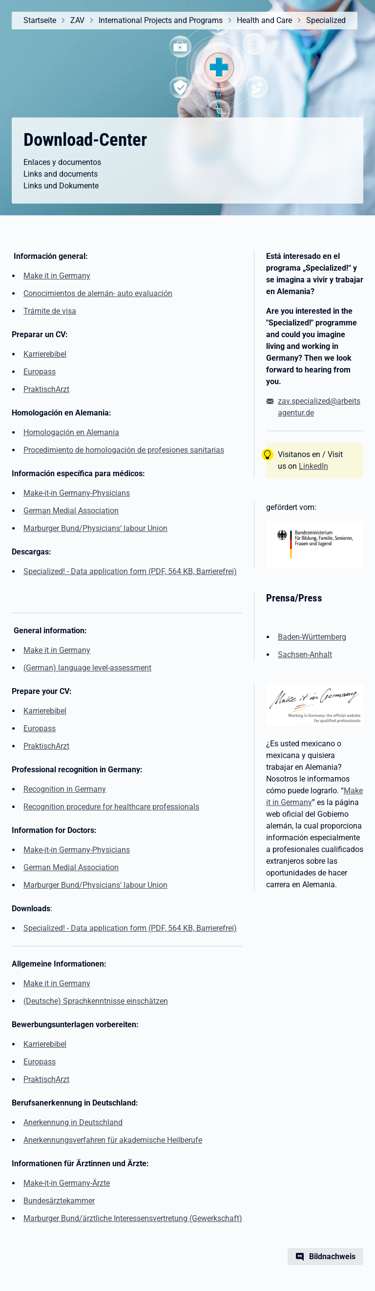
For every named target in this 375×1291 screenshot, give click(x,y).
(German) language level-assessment (87, 667)
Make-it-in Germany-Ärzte (66, 1183)
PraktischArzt (46, 389)
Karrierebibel (44, 354)
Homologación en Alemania (71, 432)
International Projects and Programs (161, 20)
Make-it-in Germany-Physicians (76, 493)
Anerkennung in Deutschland (73, 1122)
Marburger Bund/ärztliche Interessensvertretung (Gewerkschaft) (132, 1218)
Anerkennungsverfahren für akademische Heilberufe (112, 1140)
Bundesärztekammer (59, 1200)
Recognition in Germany (64, 789)
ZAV (77, 20)
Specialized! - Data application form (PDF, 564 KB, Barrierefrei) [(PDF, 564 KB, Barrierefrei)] (130, 571)
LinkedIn (313, 466)
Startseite (39, 20)
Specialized (326, 20)
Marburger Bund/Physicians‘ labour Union (95, 528)
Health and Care (264, 20)
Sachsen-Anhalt (305, 654)
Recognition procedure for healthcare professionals (111, 806)
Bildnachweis (332, 1256)
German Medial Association (71, 510)
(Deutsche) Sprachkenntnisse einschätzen (95, 1001)
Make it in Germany (56, 275)
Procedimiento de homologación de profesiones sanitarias (123, 450)
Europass (39, 371)
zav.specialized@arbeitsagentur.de (319, 406)
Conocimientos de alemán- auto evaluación (97, 293)
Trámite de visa (49, 311)
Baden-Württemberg (312, 637)
